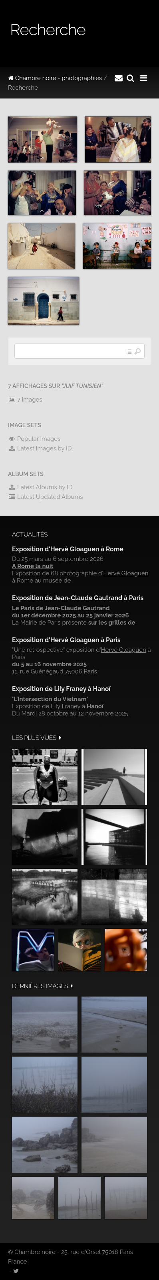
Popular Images (34, 438)
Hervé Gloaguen (125, 573)
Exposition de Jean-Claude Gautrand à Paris (77, 598)
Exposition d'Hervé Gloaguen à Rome (67, 549)
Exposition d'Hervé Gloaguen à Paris (66, 640)
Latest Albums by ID (40, 487)
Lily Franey (65, 706)
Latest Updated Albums (45, 496)
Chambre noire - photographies (55, 78)
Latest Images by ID (40, 448)
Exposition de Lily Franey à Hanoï (61, 689)
